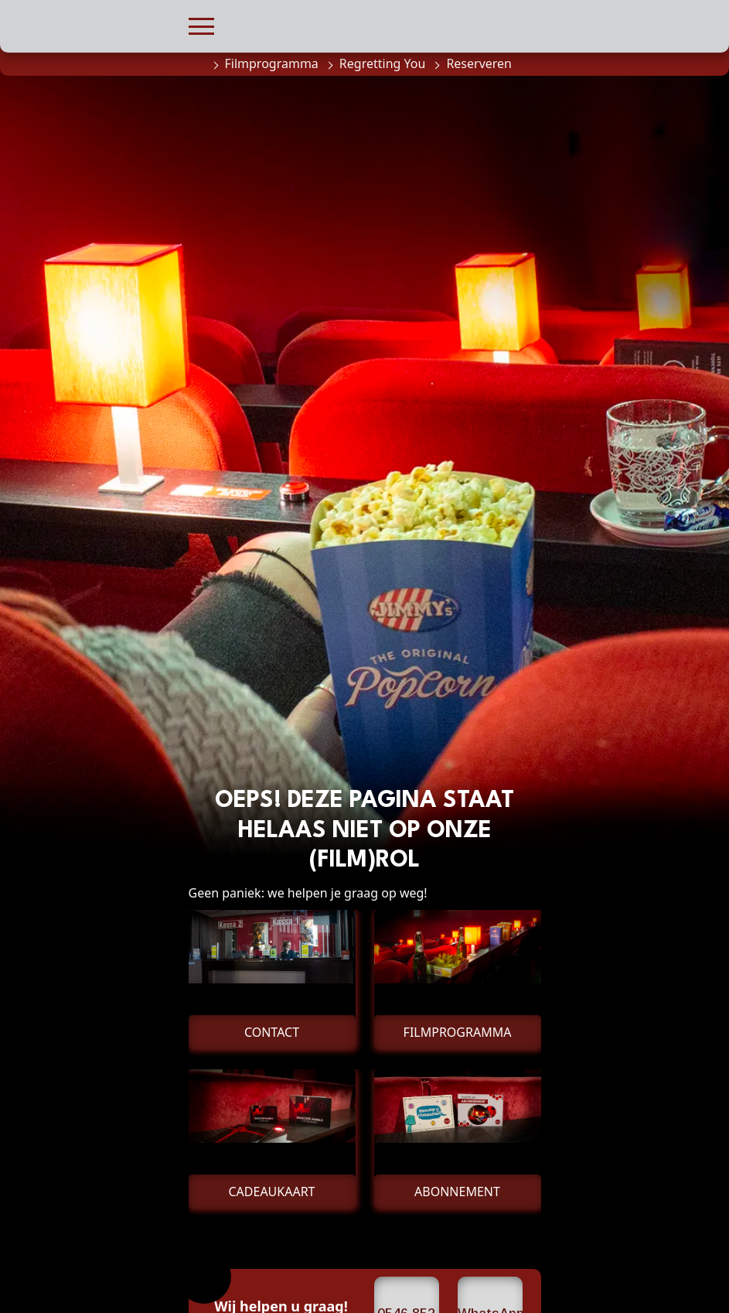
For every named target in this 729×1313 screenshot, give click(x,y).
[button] (201, 24)
